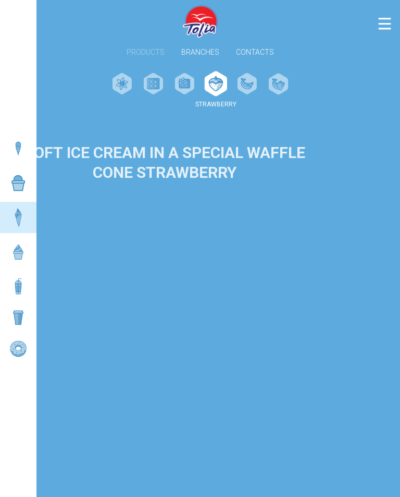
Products (146, 52)
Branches (200, 52)
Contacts (255, 52)
